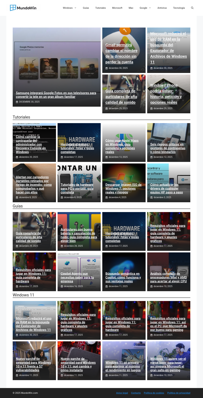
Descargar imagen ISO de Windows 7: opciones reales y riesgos (123, 188)
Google (147, 8)
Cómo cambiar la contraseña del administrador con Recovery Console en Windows (31, 144)
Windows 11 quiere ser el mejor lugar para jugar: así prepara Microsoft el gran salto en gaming (168, 364)
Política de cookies (154, 393)
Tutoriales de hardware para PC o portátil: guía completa (77, 188)
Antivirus (162, 7)
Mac (131, 7)
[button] (192, 8)
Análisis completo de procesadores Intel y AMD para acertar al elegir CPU (168, 277)
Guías (86, 7)
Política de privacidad (178, 393)
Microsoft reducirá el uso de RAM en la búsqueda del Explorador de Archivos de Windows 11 (34, 324)
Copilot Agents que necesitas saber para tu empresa (77, 277)
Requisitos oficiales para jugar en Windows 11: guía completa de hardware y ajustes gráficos (167, 233)
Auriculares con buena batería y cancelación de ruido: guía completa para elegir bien (79, 235)
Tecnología (179, 7)
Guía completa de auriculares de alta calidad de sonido (121, 97)
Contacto (136, 393)
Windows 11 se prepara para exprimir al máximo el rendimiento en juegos (123, 366)
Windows (71, 8)
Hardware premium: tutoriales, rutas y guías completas (77, 148)
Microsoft (117, 7)
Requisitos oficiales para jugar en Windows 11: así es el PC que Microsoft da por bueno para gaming (168, 324)
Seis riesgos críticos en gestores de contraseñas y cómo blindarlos (167, 148)
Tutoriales (100, 7)
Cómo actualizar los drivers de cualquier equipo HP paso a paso (166, 188)
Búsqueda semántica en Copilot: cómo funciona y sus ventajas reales (123, 277)
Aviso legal (122, 393)
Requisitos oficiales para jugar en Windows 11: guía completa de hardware (33, 275)
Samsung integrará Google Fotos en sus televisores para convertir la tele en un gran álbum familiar (56, 95)
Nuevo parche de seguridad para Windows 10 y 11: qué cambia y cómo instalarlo (78, 364)
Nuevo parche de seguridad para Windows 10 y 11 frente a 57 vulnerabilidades (33, 364)
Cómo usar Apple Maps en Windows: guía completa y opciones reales (122, 146)
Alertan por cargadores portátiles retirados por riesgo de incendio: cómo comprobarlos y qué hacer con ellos (34, 184)
